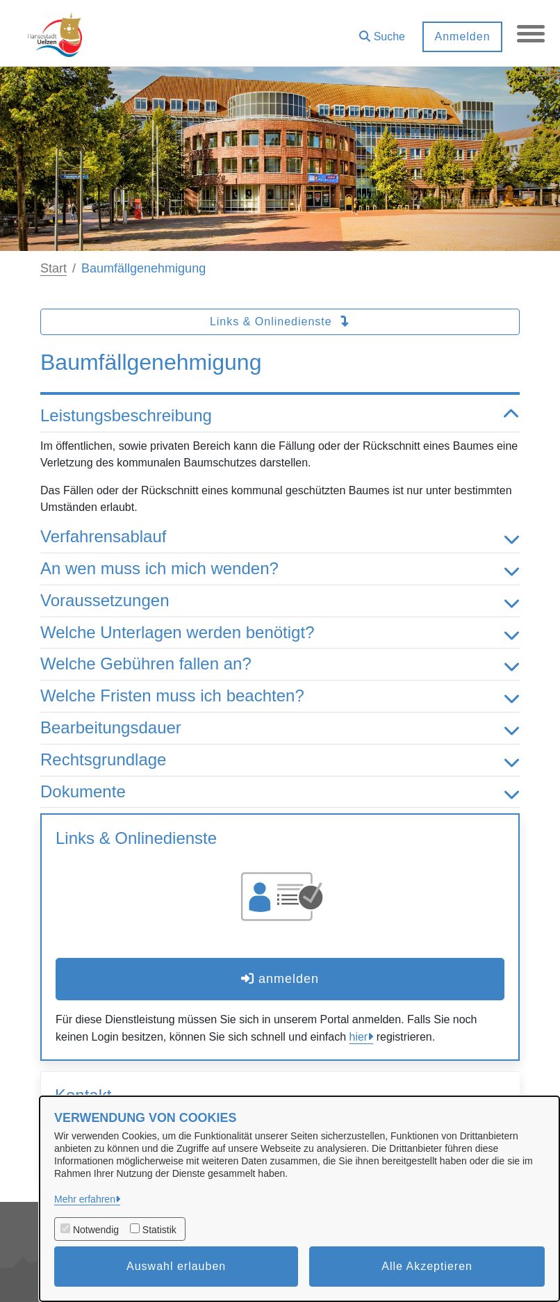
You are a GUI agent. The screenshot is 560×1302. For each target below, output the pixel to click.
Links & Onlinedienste (280, 321)
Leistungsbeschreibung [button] (280, 416)
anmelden (280, 979)
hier (358, 1037)
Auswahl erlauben (176, 1266)
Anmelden (462, 36)
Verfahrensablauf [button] (280, 537)
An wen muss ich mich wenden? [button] (280, 569)
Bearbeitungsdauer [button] (280, 728)
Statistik (159, 1229)
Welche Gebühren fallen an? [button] (280, 664)
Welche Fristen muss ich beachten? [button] (280, 696)
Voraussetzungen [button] (280, 601)
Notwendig (96, 1229)
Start (53, 268)
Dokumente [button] (280, 792)
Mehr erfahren (84, 1199)
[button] (382, 31)
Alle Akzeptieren (426, 1266)
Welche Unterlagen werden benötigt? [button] (280, 633)
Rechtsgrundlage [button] (280, 760)
